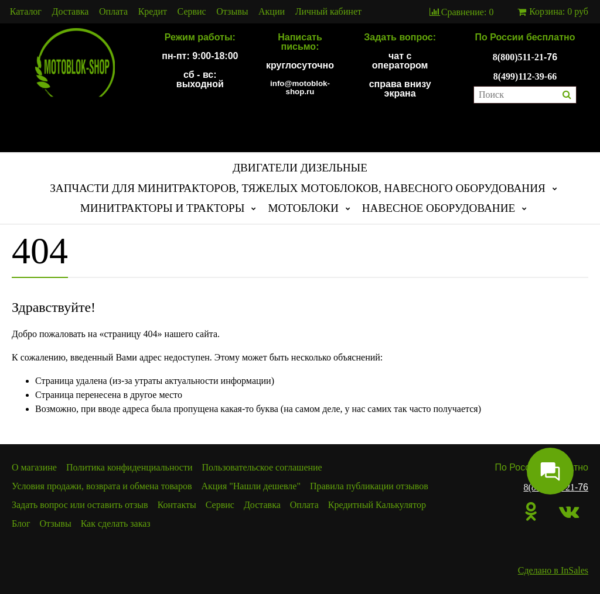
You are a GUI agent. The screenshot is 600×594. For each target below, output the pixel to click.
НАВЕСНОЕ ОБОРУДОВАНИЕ (439, 208)
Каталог (26, 11)
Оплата (113, 11)
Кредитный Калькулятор (377, 505)
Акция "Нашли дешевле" (251, 486)
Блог (21, 523)
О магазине (34, 467)
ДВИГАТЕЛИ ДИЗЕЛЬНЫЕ (300, 168)
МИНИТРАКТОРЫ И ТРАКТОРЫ (162, 208)
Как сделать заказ (116, 523)
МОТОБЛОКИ (303, 208)
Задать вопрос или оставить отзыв (80, 505)
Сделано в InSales (553, 570)
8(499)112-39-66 (525, 76)
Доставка (70, 11)
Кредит (152, 11)
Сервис (192, 11)
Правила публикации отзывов (369, 486)
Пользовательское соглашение (262, 467)
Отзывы (232, 11)
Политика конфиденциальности (129, 467)
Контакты (177, 505)
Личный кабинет (328, 11)
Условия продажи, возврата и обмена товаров (102, 486)
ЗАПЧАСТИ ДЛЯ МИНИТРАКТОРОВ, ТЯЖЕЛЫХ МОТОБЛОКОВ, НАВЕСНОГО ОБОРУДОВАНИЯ (298, 188)
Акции (271, 11)
